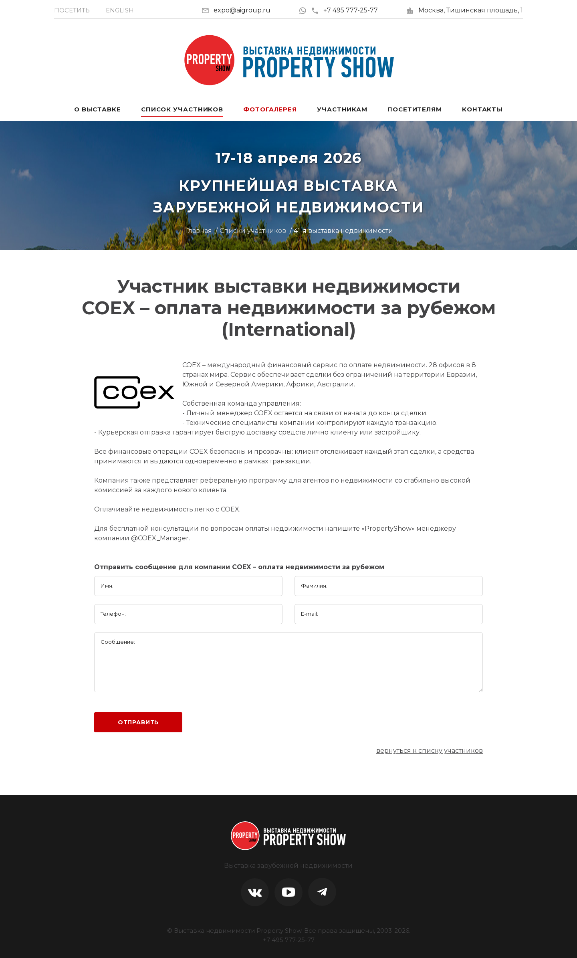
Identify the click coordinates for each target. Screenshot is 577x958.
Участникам (342, 109)
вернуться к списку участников (429, 750)
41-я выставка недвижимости (343, 230)
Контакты (482, 109)
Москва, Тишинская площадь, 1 (470, 10)
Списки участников (253, 230)
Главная (199, 230)
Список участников (182, 109)
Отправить (138, 722)
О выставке (97, 109)
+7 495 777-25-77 (344, 10)
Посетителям (414, 109)
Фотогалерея (270, 109)
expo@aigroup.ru (242, 10)
